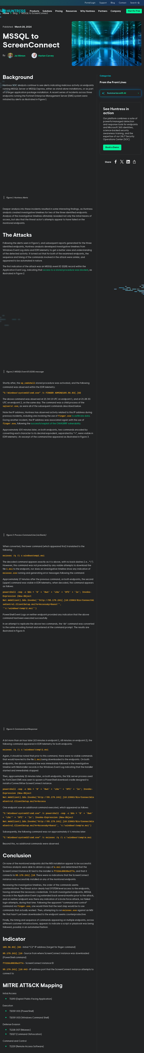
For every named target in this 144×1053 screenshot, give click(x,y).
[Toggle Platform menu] (13, 935)
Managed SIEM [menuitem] (9, 971)
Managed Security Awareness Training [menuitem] (11, 978)
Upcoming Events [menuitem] (99, 955)
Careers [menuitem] (124, 955)
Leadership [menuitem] (125, 944)
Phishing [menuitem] (35, 939)
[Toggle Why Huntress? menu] (72, 935)
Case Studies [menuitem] (67, 963)
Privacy (40, 896)
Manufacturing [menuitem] (38, 973)
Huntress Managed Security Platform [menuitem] (10, 941)
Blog (15, 21)
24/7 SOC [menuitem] (65, 958)
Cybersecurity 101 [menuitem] (99, 949)
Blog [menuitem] (93, 939)
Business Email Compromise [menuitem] (38, 951)
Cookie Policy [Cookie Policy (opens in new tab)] (24, 1033)
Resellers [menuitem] (65, 947)
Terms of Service (50, 913)
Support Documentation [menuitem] (98, 962)
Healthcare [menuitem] (37, 968)
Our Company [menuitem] (126, 939)
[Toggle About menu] (131, 935)
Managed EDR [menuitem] (8, 947)
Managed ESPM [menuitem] (9, 989)
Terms (44, 896)
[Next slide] (142, 783)
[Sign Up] (128, 1031)
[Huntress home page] (33, 1012)
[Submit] (16, 905)
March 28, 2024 (23, 35)
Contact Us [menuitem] (125, 960)
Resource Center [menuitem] (98, 944)
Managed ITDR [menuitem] (8, 966)
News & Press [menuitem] (126, 949)
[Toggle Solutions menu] (42, 935)
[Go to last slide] (2, 783)
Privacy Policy (14, 916)
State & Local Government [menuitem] (38, 980)
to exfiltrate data (81, 246)
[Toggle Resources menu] (101, 935)
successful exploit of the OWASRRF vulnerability (55, 253)
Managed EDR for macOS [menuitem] (10, 954)
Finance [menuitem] (35, 963)
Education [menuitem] (36, 958)
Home (6, 21)
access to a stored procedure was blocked (65, 189)
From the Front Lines (113, 91)
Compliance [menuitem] (37, 944)
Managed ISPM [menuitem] (9, 984)
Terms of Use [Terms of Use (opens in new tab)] (38, 1033)
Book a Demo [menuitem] (8, 994)
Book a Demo (112, 156)
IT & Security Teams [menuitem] (69, 952)
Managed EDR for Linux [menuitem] (12, 961)
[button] (134, 11)
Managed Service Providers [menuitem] (69, 941)
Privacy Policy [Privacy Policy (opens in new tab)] (8, 1033)
